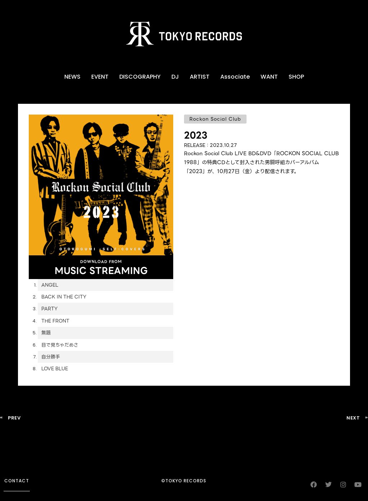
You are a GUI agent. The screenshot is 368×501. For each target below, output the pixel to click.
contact (16, 481)
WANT (269, 77)
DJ (175, 77)
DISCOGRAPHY (140, 77)
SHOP (296, 77)
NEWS (72, 77)
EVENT (100, 77)
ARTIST (200, 77)
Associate (235, 77)
